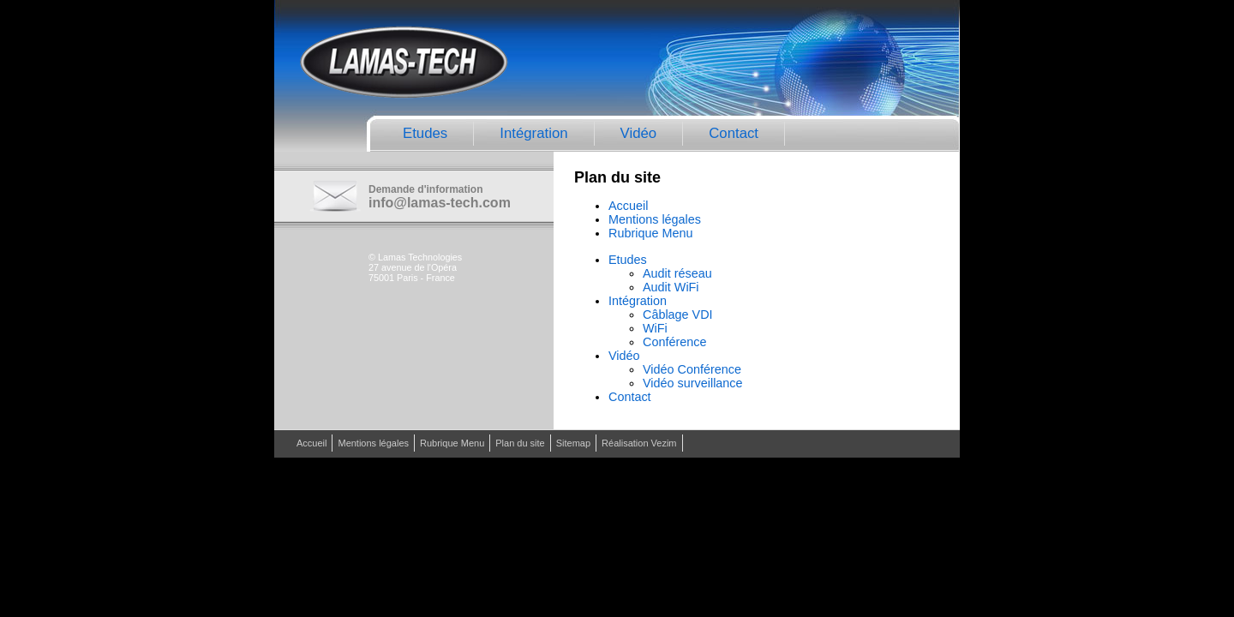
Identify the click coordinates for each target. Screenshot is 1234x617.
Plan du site (519, 443)
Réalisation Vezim (639, 443)
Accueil (628, 206)
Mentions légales (654, 219)
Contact (733, 133)
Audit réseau (677, 273)
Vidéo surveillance (693, 383)
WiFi (655, 328)
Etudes (425, 133)
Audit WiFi (671, 287)
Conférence (674, 342)
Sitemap (573, 443)
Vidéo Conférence (692, 369)
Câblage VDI (678, 314)
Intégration (533, 133)
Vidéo (638, 133)
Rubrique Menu (650, 233)
